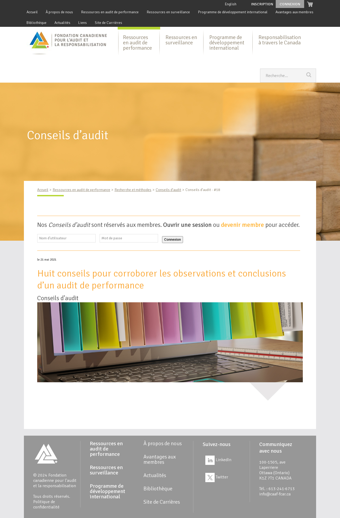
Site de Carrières (108, 22)
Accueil (32, 12)
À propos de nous (59, 12)
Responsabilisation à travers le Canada (279, 40)
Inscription (262, 4)
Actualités (62, 22)
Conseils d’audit (168, 190)
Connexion (172, 239)
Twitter (216, 477)
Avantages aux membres (294, 12)
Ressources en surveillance (168, 12)
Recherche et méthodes (132, 190)
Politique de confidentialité (46, 504)
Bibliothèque (36, 22)
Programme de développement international (232, 12)
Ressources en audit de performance (110, 12)
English (230, 4)
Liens (82, 22)
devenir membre (242, 225)
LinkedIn (218, 459)
